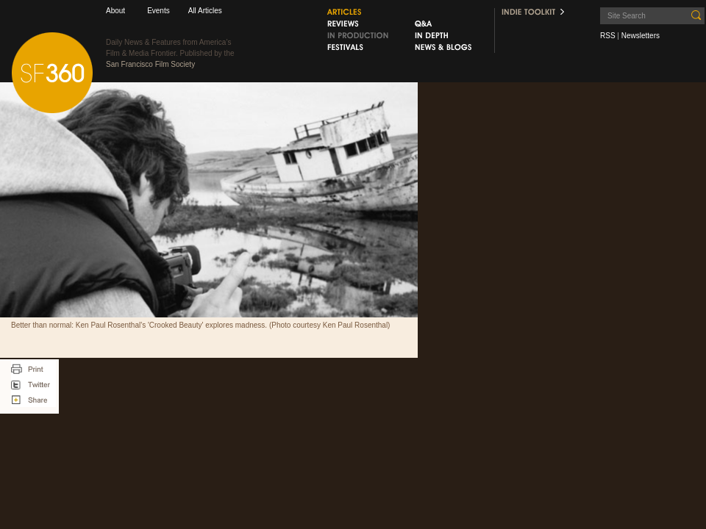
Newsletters (640, 36)
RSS (608, 36)
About (115, 11)
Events (158, 11)
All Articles (205, 11)
